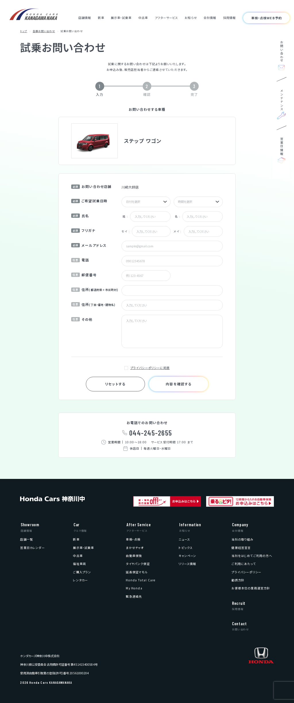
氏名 (80, 215)
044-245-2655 (150, 432)
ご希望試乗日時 (89, 200)
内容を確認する (179, 383)
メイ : (178, 231)
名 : (177, 216)
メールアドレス (89, 245)
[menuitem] (26, 539)
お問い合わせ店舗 (91, 186)
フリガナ (83, 230)
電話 (80, 259)
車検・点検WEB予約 (266, 17)
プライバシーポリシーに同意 (150, 368)
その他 (82, 319)
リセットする (115, 383)
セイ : (125, 231)
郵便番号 (84, 274)
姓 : (125, 216)
